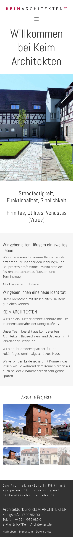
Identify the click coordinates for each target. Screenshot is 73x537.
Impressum (26, 532)
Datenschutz (43, 532)
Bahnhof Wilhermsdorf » (36, 444)
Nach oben (9, 532)
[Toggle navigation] (36, 19)
